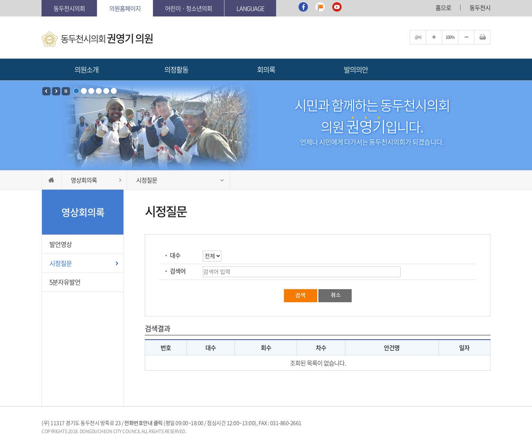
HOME (52, 180)
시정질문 (60, 263)
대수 (175, 255)
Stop (66, 91)
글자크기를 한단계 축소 (466, 37)
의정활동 (176, 69)
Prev (46, 91)
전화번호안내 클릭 (143, 422)
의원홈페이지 (125, 8)
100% (450, 37)
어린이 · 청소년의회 (188, 8)
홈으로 (443, 7)
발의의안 (356, 69)
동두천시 (480, 7)
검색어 (178, 270)
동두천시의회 (69, 8)
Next (56, 91)
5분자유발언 (64, 282)
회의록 (266, 69)
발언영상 (60, 244)
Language (250, 8)
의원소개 (86, 69)
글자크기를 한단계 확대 (434, 37)
